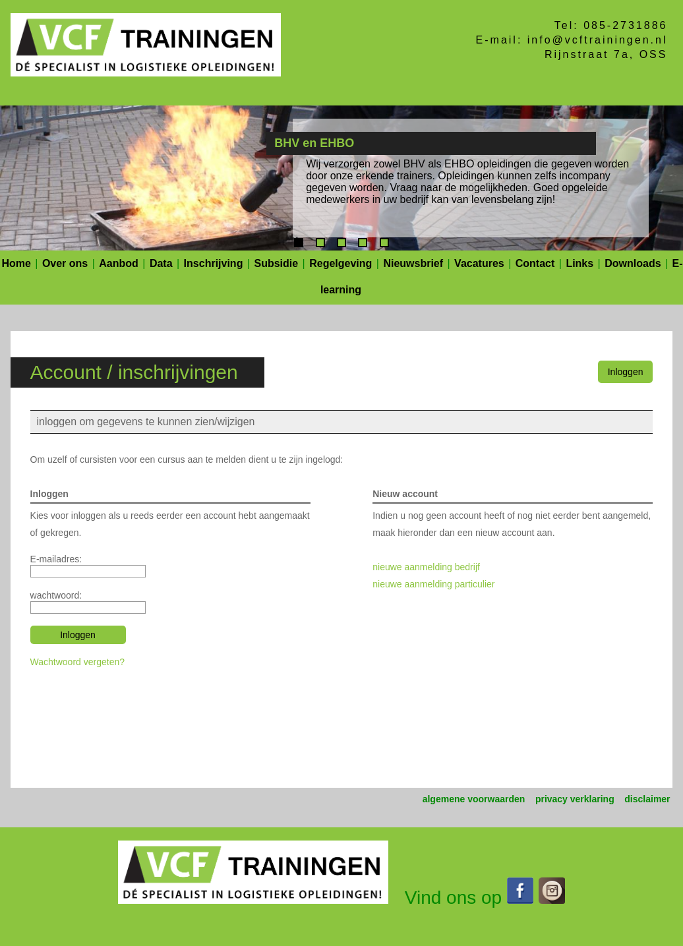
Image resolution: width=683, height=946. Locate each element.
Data (161, 263)
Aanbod (118, 263)
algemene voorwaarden (474, 799)
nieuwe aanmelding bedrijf (426, 567)
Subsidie (276, 263)
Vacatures (479, 263)
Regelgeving (340, 263)
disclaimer (647, 799)
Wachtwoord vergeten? (77, 662)
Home (15, 263)
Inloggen (625, 372)
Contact (535, 263)
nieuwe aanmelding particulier (433, 584)
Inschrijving (213, 263)
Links (579, 263)
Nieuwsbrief (413, 263)
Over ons (65, 263)
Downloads (633, 263)
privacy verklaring (574, 799)
